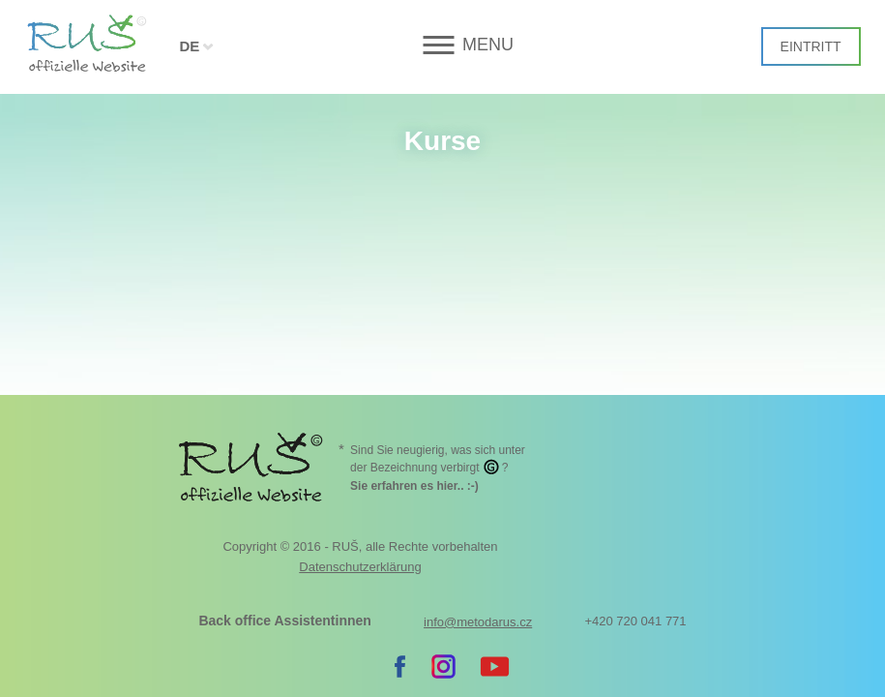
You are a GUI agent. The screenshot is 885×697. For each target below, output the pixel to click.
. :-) (414, 328)
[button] (442, 45)
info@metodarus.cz (478, 464)
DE (189, 46)
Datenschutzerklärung (360, 409)
